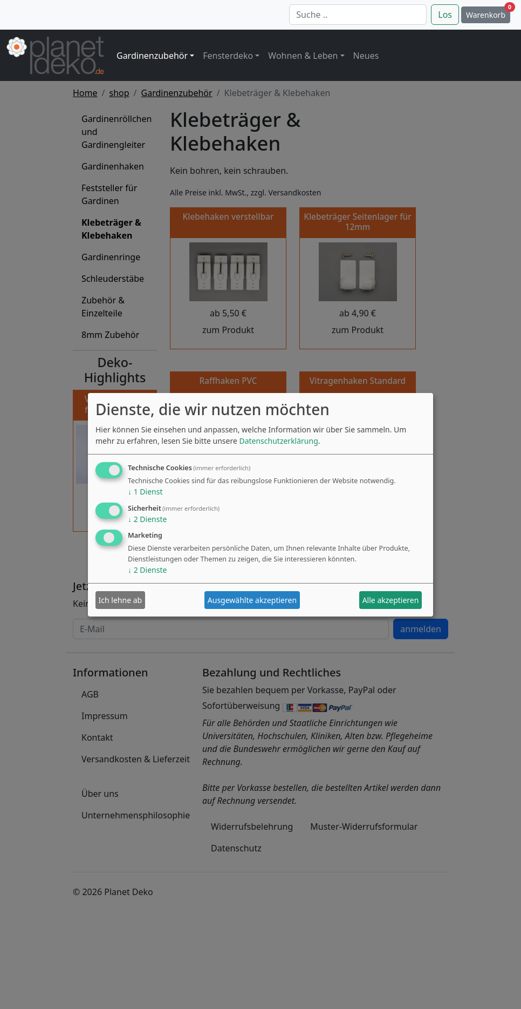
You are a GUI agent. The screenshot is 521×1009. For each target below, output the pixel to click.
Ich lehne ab (120, 600)
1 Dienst (145, 491)
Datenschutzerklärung (278, 441)
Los (445, 15)
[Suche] (358, 14)
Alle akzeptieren (390, 600)
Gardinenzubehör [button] (152, 56)
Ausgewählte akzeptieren (252, 600)
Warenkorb (488, 13)
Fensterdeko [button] (228, 56)
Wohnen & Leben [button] (303, 56)
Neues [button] (366, 56)
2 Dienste (147, 519)
